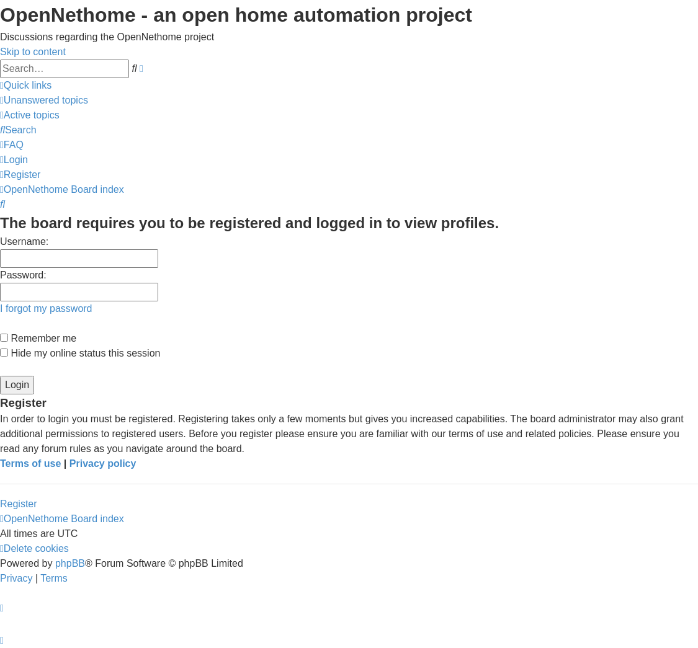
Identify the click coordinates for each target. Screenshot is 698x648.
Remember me (38, 338)
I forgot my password (46, 308)
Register (18, 504)
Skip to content (33, 52)
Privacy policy (102, 463)
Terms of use (30, 463)
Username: (24, 241)
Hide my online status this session (80, 353)
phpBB (70, 563)
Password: (23, 275)
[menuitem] (44, 100)
